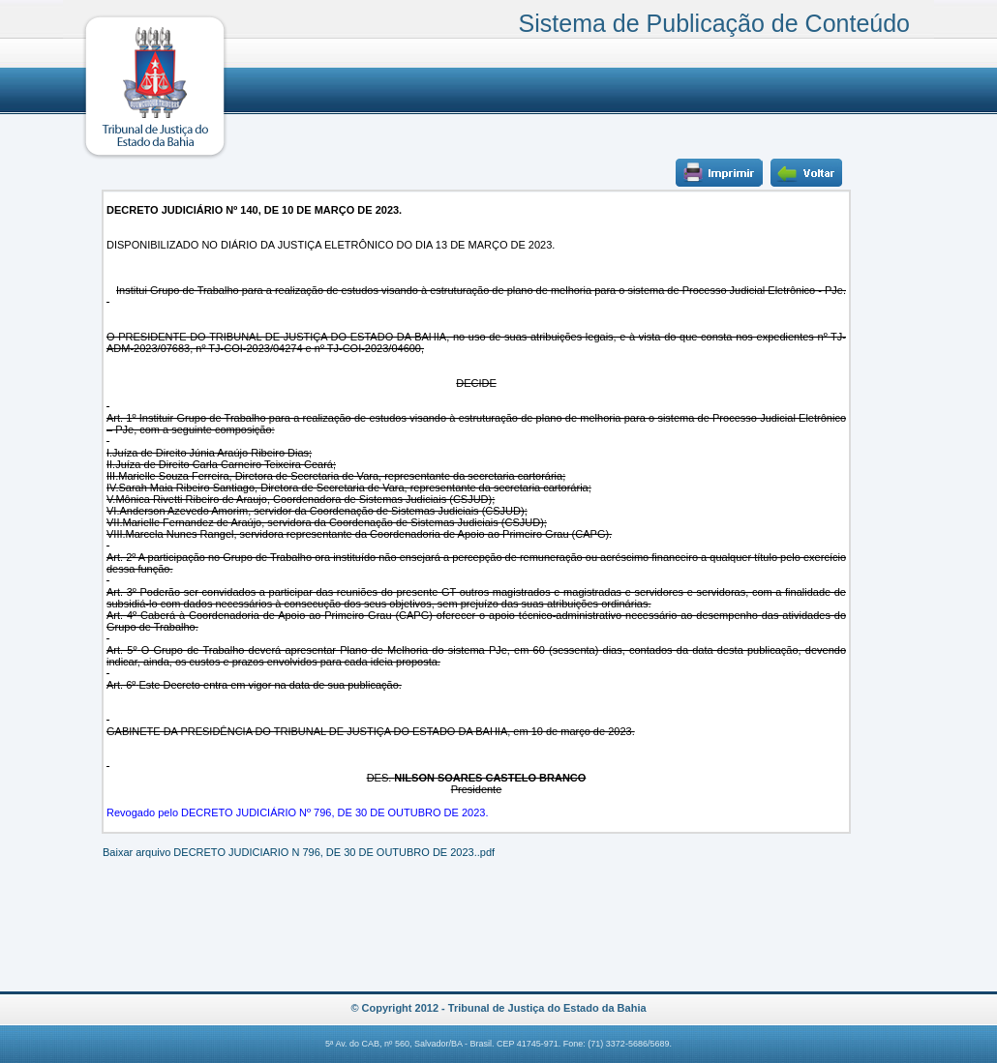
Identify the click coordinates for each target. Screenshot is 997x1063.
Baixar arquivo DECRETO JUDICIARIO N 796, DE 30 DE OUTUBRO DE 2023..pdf (299, 852)
